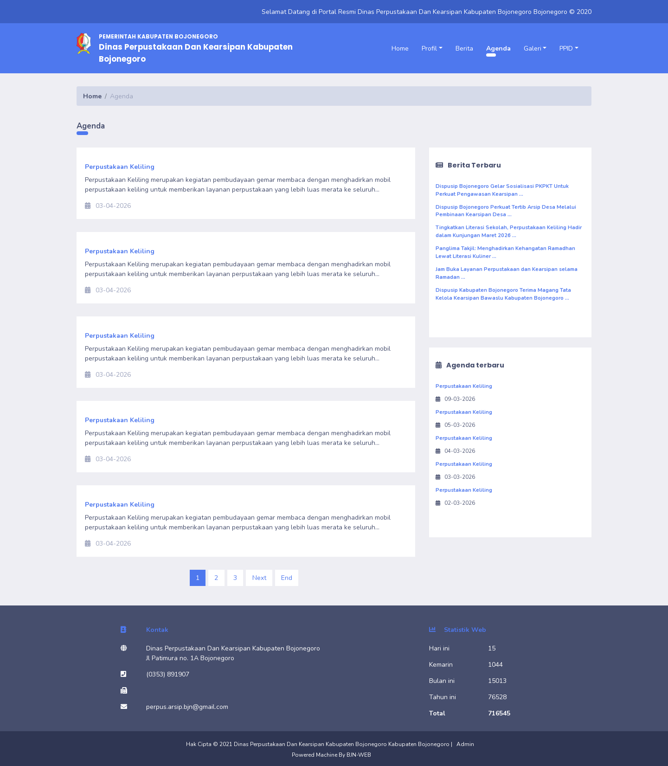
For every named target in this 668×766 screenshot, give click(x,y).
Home (400, 48)
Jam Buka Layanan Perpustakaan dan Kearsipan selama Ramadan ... (507, 273)
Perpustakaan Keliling (464, 386)
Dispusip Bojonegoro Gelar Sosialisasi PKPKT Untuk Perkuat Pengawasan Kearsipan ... (502, 190)
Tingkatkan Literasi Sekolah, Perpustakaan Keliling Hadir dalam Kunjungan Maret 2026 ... (509, 231)
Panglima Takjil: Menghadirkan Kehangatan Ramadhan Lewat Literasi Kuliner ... (505, 252)
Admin (465, 744)
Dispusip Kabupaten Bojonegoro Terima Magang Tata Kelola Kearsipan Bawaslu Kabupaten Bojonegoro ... (503, 294)
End (286, 577)
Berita (464, 48)
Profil (429, 48)
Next (259, 577)
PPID (566, 48)
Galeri (532, 48)
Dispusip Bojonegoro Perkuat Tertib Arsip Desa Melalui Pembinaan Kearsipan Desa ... (506, 211)
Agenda (498, 48)
